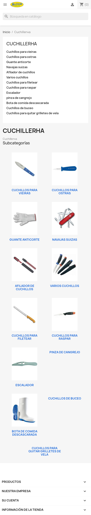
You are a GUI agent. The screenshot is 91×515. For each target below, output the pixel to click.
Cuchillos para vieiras (21, 52)
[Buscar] (45, 16)
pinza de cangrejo (19, 98)
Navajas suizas (17, 67)
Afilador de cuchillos (20, 72)
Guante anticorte (18, 62)
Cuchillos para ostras (21, 57)
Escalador (13, 93)
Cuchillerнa (21, 44)
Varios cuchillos (17, 77)
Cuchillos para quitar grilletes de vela (32, 113)
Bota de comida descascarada (27, 103)
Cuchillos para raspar (21, 88)
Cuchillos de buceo (19, 108)
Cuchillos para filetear (22, 82)
